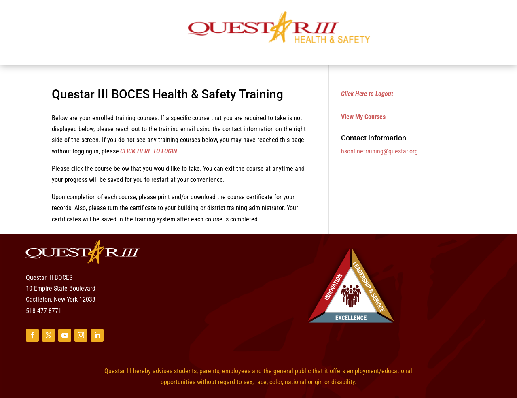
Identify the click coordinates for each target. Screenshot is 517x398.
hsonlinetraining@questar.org (379, 151)
